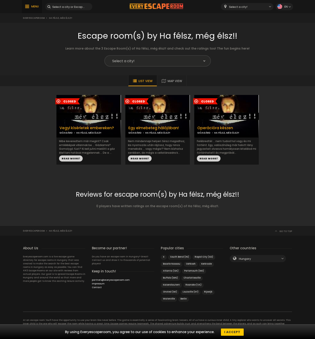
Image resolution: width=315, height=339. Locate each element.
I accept (232, 332)
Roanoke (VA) (193, 284)
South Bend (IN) (179, 256)
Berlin (183, 298)
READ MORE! (71, 158)
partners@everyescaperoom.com (111, 280)
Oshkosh (191, 263)
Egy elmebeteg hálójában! (153, 128)
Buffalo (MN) (170, 277)
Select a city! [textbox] (238, 7)
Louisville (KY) (190, 291)
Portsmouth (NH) (194, 270)
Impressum (98, 283)
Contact (97, 287)
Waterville (169, 298)
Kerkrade (206, 263)
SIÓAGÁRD (66, 132)
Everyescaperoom (34, 18)
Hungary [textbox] (245, 259)
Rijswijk (208, 291)
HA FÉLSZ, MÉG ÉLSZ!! (88, 132)
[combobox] (247, 6)
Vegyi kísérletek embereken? (87, 128)
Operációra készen (215, 128)
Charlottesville (192, 277)
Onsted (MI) (170, 291)
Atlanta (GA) (170, 270)
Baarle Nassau (171, 263)
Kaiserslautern (171, 284)
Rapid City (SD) (204, 256)
